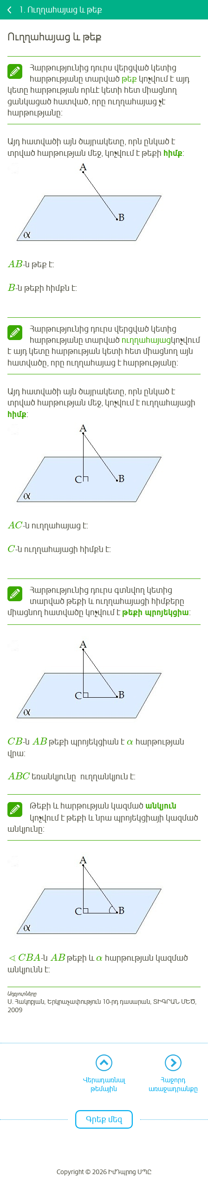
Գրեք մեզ (104, 1119)
